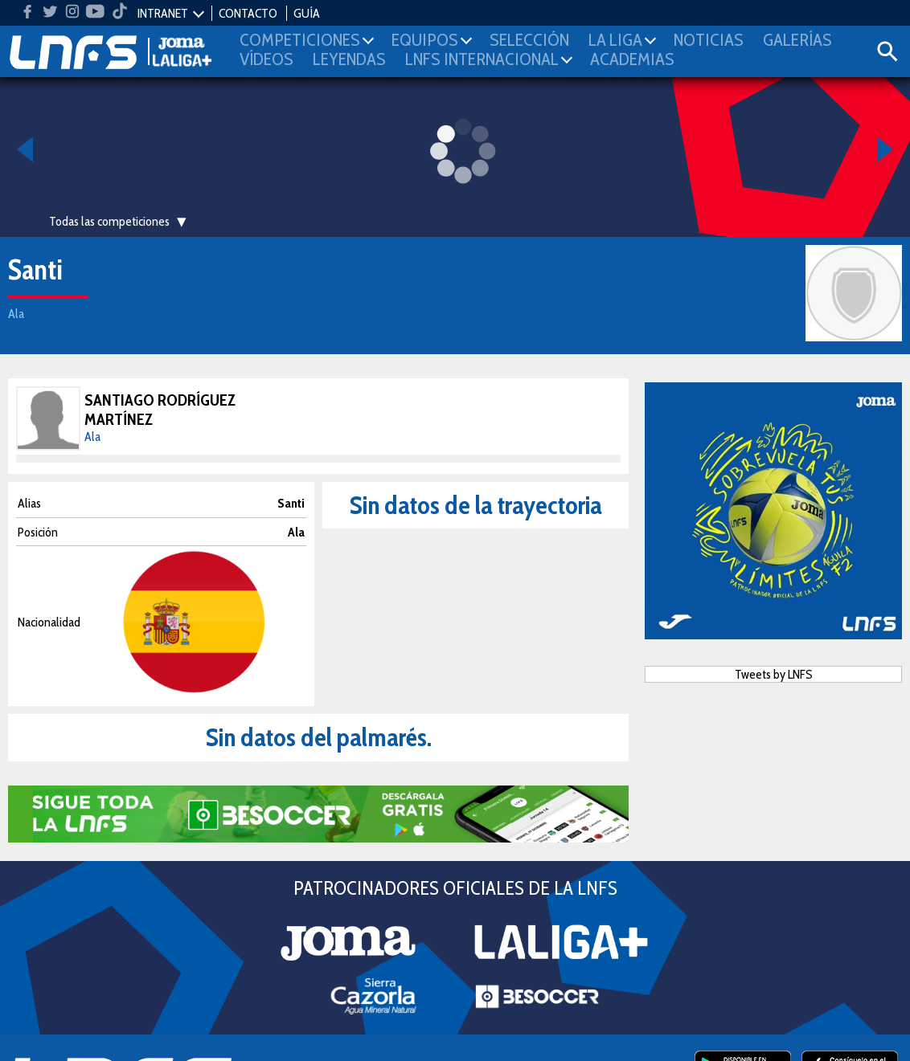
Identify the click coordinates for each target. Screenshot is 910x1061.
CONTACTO (248, 13)
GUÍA (306, 13)
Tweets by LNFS (774, 674)
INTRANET (162, 13)
